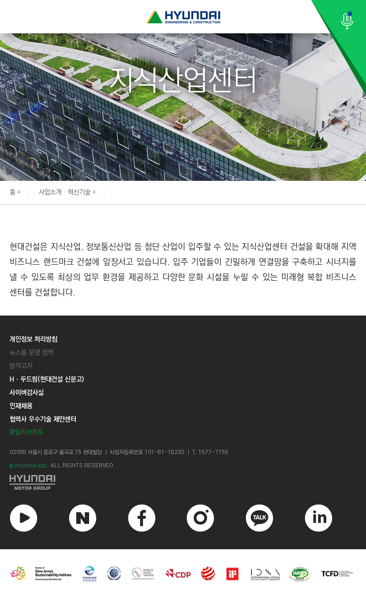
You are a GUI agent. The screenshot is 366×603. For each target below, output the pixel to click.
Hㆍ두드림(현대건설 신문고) (47, 379)
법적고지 (21, 366)
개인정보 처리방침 (33, 339)
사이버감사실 (27, 392)
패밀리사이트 (27, 432)
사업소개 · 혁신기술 (65, 192)
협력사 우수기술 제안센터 (43, 419)
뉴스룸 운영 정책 (31, 352)
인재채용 (21, 406)
